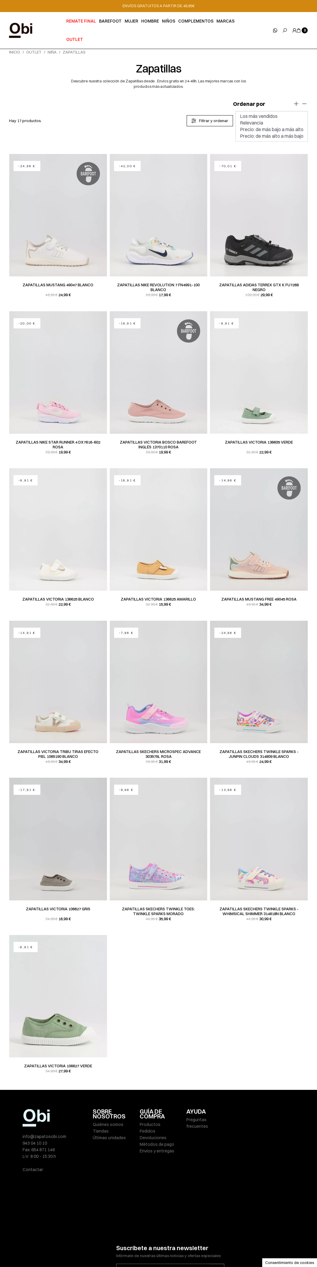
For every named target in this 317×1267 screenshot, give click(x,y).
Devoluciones (153, 1137)
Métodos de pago (157, 1144)
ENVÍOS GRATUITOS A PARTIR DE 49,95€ (158, 5)
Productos (150, 1124)
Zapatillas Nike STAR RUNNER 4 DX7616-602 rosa (58, 444)
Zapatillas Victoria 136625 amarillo (158, 599)
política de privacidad (180, 1231)
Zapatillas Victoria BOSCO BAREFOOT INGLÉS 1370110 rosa (158, 444)
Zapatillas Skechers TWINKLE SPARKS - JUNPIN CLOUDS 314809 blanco (259, 754)
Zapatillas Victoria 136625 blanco (58, 599)
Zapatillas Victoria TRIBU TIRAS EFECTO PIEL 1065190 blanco (57, 754)
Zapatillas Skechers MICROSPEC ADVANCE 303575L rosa (158, 754)
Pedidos (147, 1131)
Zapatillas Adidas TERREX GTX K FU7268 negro (259, 287)
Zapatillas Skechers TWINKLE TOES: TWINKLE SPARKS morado (158, 911)
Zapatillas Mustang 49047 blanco (58, 284)
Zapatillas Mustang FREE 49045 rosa (259, 599)
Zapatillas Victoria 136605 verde (259, 442)
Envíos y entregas (157, 1151)
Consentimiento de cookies (289, 1262)
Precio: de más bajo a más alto (271, 129)
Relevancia (271, 123)
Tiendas (101, 1131)
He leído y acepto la (161, 1231)
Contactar (33, 1169)
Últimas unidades (109, 1137)
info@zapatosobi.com (44, 1136)
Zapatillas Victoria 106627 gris (58, 908)
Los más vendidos (271, 116)
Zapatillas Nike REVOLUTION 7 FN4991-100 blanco (158, 287)
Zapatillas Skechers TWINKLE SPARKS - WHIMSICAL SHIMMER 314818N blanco (259, 911)
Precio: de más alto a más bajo (271, 136)
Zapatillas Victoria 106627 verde (58, 1065)
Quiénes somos (108, 1124)
